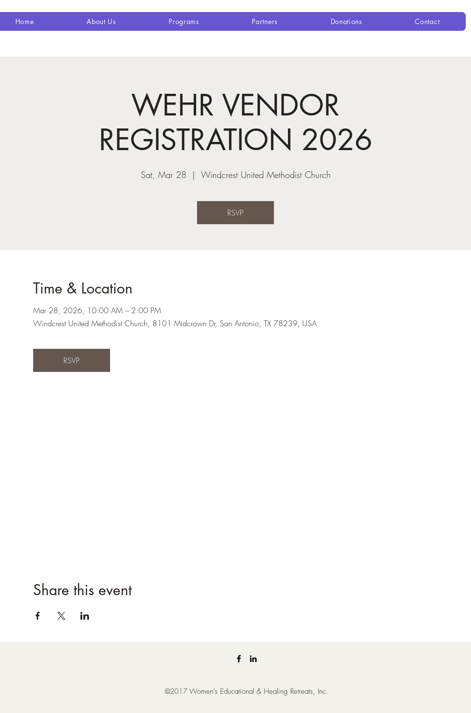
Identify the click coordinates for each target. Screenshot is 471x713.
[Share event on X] (61, 616)
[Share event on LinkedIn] (84, 616)
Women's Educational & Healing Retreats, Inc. (258, 691)
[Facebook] (239, 658)
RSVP (235, 212)
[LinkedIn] (253, 658)
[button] (101, 21)
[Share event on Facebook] (37, 616)
